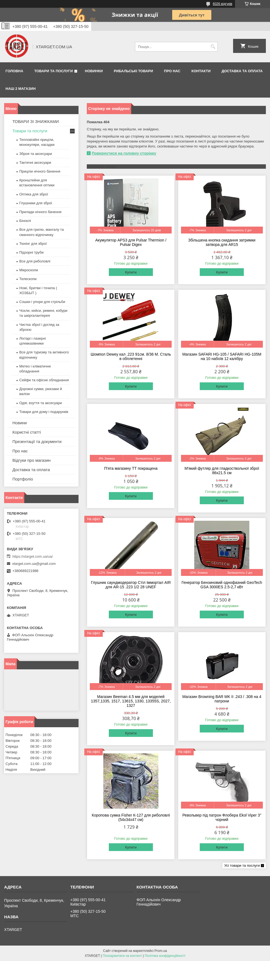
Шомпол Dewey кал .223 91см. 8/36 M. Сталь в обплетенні (131, 356)
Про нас (172, 71)
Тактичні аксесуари (35, 162)
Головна (14, 71)
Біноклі (25, 221)
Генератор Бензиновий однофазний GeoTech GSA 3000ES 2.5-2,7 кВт (222, 584)
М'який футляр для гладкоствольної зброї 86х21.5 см (222, 470)
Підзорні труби (31, 252)
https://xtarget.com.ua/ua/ (32, 556)
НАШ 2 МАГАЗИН (21, 89)
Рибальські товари (133, 71)
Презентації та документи (36, 441)
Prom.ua (161, 951)
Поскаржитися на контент (122, 956)
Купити (131, 272)
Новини (19, 422)
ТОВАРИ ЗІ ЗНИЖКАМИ (35, 121)
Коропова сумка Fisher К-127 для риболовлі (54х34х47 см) (131, 817)
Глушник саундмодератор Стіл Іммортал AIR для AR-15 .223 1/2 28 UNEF (131, 584)
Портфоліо (22, 479)
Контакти (201, 71)
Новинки (94, 71)
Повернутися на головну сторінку (124, 153)
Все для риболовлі (34, 261)
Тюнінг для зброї (33, 243)
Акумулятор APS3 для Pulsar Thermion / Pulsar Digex (130, 242)
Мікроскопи (28, 270)
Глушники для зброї (35, 203)
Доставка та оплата (242, 71)
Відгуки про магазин (31, 460)
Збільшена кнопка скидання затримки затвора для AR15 (221, 242)
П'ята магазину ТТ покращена (131, 468)
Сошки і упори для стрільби (42, 302)
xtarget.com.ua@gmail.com (34, 564)
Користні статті (26, 432)
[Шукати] (213, 47)
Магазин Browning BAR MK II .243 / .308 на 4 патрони (221, 698)
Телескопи (28, 279)
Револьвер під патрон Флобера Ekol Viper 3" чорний (221, 817)
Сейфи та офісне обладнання (44, 380)
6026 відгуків (222, 4)
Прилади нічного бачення (40, 212)
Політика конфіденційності (165, 956)
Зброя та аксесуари (35, 154)
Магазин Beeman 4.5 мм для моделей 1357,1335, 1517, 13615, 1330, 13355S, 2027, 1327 (131, 701)
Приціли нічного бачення (39, 171)
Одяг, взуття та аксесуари (40, 403)
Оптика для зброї (33, 194)
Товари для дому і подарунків (43, 412)
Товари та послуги (53, 71)
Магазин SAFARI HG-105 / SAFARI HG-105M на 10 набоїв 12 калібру (221, 356)
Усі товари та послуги (242, 865)
